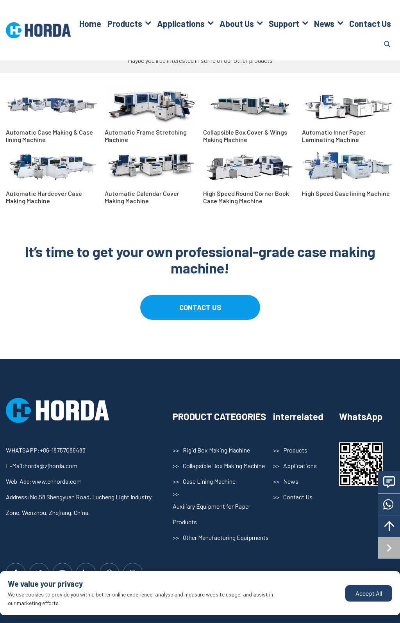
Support (284, 23)
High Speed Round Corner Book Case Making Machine (246, 197)
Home (90, 23)
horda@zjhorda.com (51, 465)
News (324, 23)
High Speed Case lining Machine (346, 193)
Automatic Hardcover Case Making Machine (44, 197)
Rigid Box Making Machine (216, 450)
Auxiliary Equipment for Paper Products (211, 513)
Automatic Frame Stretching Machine (146, 135)
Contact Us (370, 23)
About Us (237, 23)
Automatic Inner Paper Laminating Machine (334, 135)
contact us (200, 307)
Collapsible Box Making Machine (224, 465)
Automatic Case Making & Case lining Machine (49, 135)
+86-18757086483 (63, 450)
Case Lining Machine (209, 481)
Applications (181, 23)
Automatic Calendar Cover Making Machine (142, 197)
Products (124, 23)
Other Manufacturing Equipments (226, 537)
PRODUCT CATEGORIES (219, 416)
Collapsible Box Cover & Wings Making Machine (245, 135)
